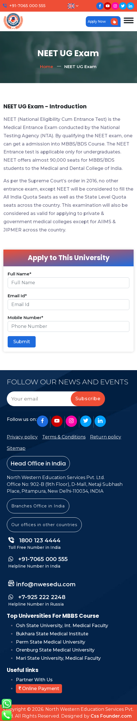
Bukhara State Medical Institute (52, 633)
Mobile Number (25, 317)
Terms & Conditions (63, 437)
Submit (21, 341)
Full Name (19, 274)
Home (46, 66)
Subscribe (87, 398)
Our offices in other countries (44, 524)
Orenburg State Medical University (55, 650)
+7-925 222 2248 (36, 597)
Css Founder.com (111, 716)
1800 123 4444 (34, 540)
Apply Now (103, 21)
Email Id (17, 295)
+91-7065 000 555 (27, 5)
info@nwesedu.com (46, 584)
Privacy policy (22, 437)
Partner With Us (34, 679)
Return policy (105, 437)
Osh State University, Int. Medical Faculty (62, 625)
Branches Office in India (38, 506)
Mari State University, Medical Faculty (58, 658)
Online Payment (39, 688)
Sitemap (16, 448)
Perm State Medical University (50, 642)
